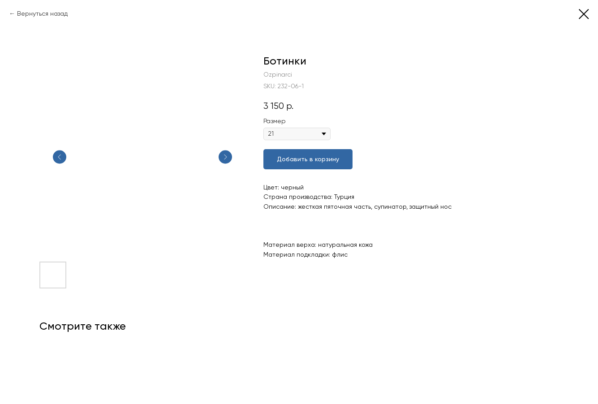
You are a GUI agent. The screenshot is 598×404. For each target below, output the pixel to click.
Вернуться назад (42, 13)
